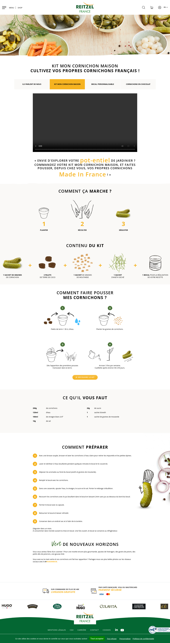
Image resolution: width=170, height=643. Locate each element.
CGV (71, 630)
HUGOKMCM (51, 561)
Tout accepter (97, 638)
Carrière (82, 630)
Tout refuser (112, 639)
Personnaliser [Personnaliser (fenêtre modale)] (125, 639)
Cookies (107, 630)
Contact (94, 630)
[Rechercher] (144, 8)
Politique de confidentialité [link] (143, 639)
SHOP (20, 7)
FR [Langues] (166, 7)
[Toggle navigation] (8, 7)
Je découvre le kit (85, 377)
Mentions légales (57, 630)
